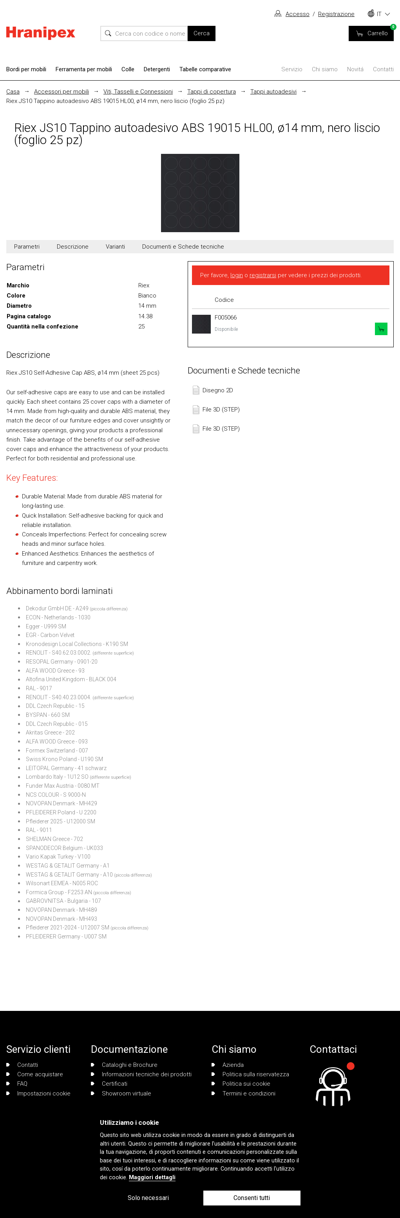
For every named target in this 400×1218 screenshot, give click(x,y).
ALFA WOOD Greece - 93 (55, 671)
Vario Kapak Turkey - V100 (58, 857)
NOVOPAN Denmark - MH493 (61, 919)
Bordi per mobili (26, 69)
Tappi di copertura (211, 91)
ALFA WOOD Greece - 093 (57, 741)
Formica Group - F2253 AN (59, 892)
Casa (13, 91)
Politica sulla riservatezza (250, 1074)
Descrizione (73, 246)
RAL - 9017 (39, 688)
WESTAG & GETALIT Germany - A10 (69, 875)
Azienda (228, 1064)
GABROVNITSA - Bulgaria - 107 (63, 901)
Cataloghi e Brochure (124, 1064)
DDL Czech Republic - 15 (55, 706)
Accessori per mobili (61, 91)
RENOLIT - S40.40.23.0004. (58, 697)
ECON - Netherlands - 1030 (58, 617)
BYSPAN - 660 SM (48, 715)
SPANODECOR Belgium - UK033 (64, 848)
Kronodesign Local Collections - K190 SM (77, 644)
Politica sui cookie (241, 1083)
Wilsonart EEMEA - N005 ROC (62, 883)
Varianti (115, 246)
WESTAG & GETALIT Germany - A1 (68, 866)
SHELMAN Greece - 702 (54, 839)
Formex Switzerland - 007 (57, 750)
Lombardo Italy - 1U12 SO (57, 777)
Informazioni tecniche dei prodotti (141, 1074)
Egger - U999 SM (46, 626)
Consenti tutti (251, 1198)
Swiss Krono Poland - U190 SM (64, 759)
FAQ (16, 1083)
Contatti (383, 69)
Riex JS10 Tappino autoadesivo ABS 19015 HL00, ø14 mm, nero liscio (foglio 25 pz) (115, 101)
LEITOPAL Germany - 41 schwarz (66, 768)
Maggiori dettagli (152, 1177)
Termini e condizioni (243, 1093)
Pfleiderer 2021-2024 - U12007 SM (67, 927)
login (236, 275)
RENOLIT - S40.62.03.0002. (58, 653)
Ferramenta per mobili (84, 69)
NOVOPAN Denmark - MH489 (61, 910)
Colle (127, 69)
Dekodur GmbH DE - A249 (57, 608)
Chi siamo (325, 69)
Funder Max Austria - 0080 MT (63, 786)
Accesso (298, 14)
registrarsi (263, 275)
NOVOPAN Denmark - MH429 (61, 803)
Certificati (109, 1083)
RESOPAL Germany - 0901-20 (62, 662)
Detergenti (157, 69)
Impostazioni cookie (38, 1093)
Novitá (355, 69)
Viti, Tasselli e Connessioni (138, 91)
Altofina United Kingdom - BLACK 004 (71, 679)
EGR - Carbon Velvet (50, 635)
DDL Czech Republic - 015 (57, 724)
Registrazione (336, 14)
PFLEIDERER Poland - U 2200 (61, 812)
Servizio (291, 69)
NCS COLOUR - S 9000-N (56, 795)
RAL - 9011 (39, 830)
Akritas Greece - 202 (50, 732)
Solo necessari (148, 1198)
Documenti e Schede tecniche (183, 246)
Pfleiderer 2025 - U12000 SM (60, 821)
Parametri (27, 246)
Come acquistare (34, 1074)
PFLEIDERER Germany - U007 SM (66, 936)
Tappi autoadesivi (273, 91)
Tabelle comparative (205, 69)
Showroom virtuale (121, 1093)
